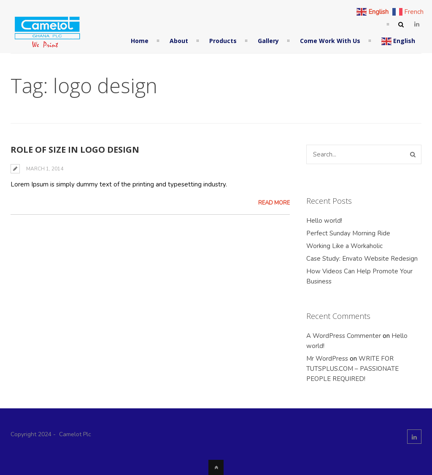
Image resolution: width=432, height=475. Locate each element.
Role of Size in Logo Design (75, 149)
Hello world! (324, 220)
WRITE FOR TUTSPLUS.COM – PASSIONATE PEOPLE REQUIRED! (352, 368)
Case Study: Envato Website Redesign (362, 258)
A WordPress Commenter (343, 336)
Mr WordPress (327, 358)
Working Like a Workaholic (344, 246)
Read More (274, 203)
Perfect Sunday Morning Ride (348, 233)
